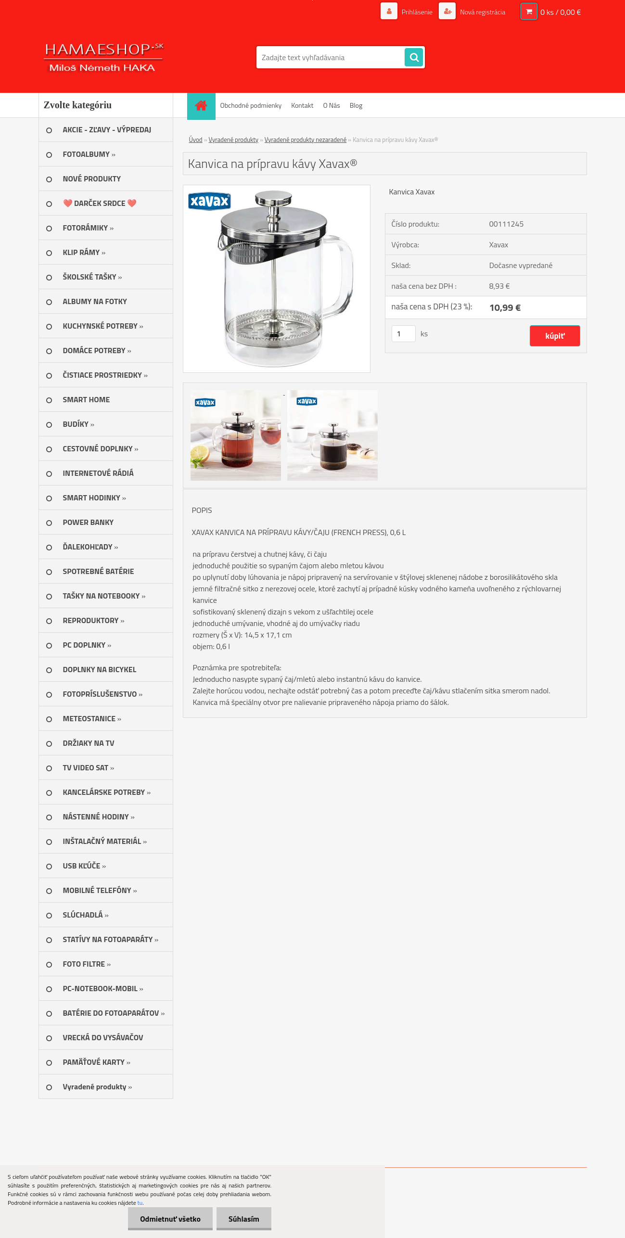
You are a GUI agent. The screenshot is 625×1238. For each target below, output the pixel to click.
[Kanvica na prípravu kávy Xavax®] (276, 189)
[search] (413, 58)
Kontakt (302, 105)
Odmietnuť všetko (170, 1219)
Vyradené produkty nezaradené (305, 139)
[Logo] (104, 57)
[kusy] (404, 333)
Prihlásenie (417, 12)
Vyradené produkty (234, 139)
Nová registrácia (482, 12)
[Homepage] (204, 105)
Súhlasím (244, 1219)
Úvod (196, 139)
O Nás (331, 105)
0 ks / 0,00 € (560, 12)
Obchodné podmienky (251, 105)
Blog (356, 105)
